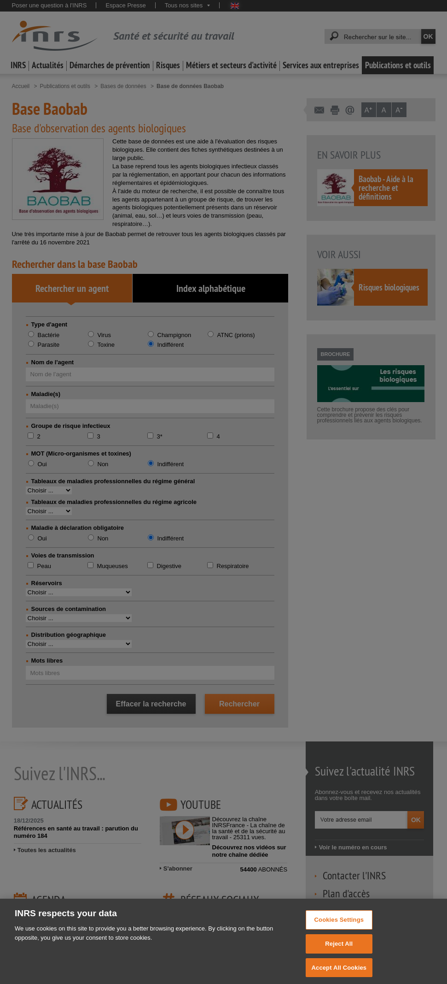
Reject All (339, 950)
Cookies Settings (339, 926)
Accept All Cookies (339, 974)
